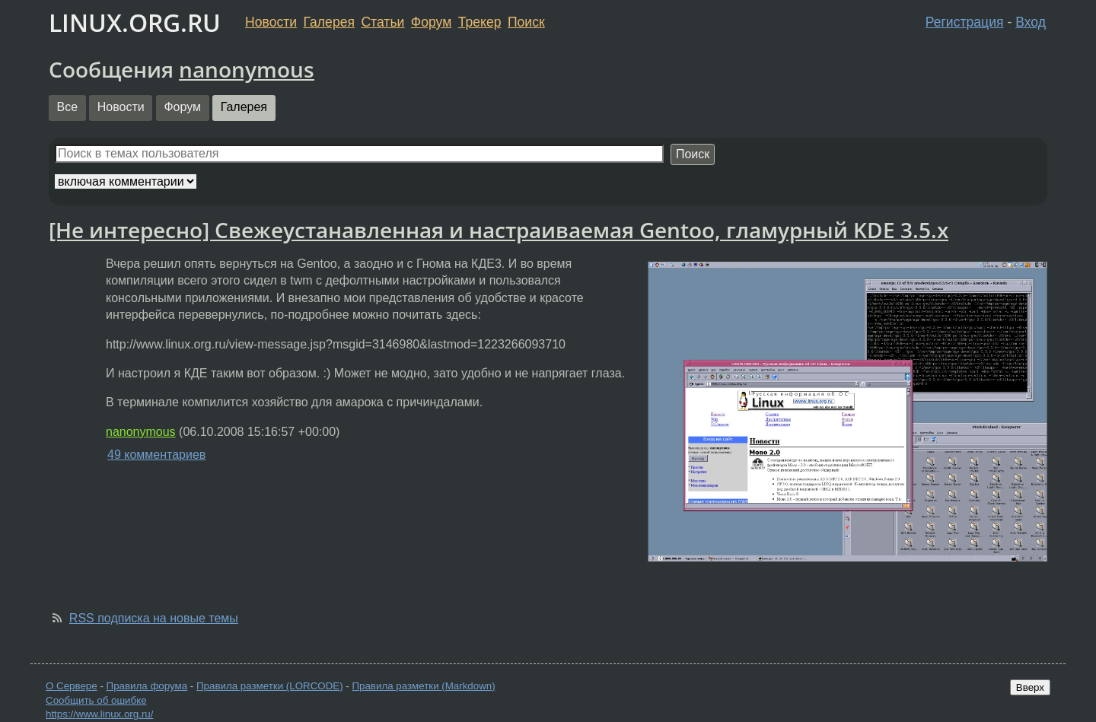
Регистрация (965, 22)
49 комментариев (156, 454)
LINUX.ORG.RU (135, 22)
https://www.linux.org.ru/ (99, 714)
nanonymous (246, 69)
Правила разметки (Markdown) (423, 686)
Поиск (526, 22)
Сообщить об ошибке (96, 700)
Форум (431, 22)
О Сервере (71, 686)
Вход (1030, 22)
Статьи (382, 22)
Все (67, 106)
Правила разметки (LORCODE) (269, 686)
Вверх (1030, 687)
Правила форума (147, 686)
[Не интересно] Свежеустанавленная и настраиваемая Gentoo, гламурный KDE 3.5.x (498, 229)
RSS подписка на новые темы (153, 618)
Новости (271, 22)
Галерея (329, 22)
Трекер (480, 22)
